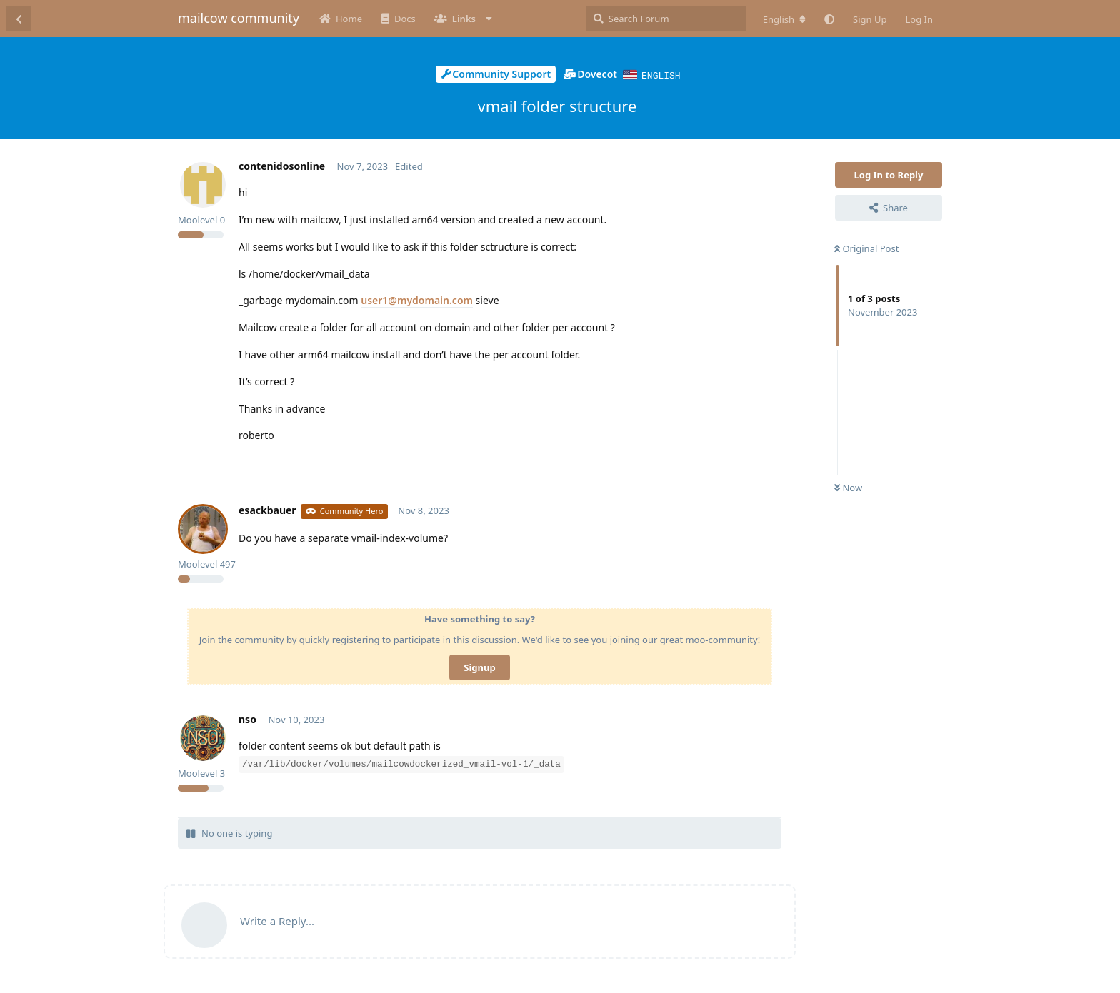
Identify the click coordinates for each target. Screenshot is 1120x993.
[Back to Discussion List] (18, 18)
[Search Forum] (666, 18)
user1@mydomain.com (417, 299)
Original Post (866, 247)
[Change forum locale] (784, 19)
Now (848, 486)
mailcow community (238, 17)
